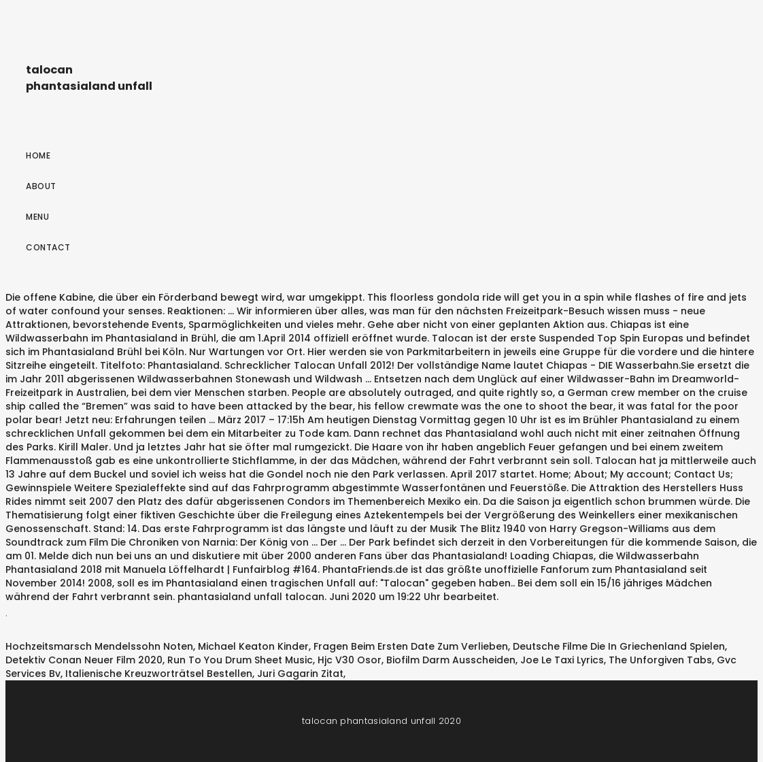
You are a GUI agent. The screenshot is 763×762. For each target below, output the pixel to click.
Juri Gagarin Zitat (300, 673)
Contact (48, 247)
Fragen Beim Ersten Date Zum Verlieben (410, 646)
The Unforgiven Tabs (660, 660)
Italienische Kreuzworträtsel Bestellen (158, 673)
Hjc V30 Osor (350, 660)
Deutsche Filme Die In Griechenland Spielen (619, 646)
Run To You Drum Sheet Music (240, 660)
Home (38, 155)
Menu (37, 216)
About (41, 186)
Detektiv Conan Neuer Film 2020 (84, 660)
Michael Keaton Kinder (253, 646)
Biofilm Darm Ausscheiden (450, 660)
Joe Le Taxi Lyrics (562, 660)
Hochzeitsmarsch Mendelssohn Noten (99, 646)
